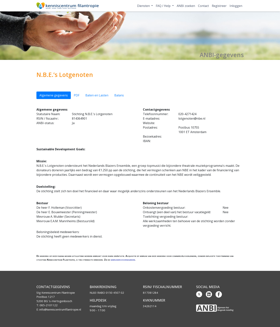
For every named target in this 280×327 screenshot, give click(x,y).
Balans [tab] (119, 95)
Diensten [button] (144, 6)
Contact (203, 6)
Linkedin (209, 294)
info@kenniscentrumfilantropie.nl (60, 309)
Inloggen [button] (236, 6)
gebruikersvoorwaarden (123, 259)
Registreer (219, 6)
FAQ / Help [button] (163, 6)
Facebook (219, 294)
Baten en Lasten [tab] (96, 95)
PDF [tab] (76, 95)
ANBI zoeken (186, 6)
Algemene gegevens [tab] (53, 95)
